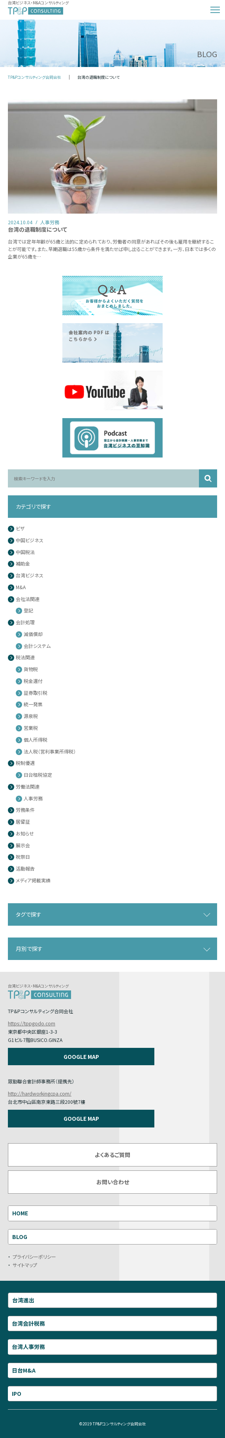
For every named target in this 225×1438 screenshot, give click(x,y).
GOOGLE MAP (81, 1056)
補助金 (23, 564)
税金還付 (33, 681)
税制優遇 (25, 763)
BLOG (19, 1237)
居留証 (23, 822)
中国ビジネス (29, 540)
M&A (21, 587)
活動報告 (25, 869)
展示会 (23, 845)
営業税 (31, 728)
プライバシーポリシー (34, 1256)
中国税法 (25, 552)
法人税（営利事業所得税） (50, 752)
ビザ (20, 529)
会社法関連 (27, 599)
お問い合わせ (112, 1182)
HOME (20, 1213)
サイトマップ (25, 1264)
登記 (28, 611)
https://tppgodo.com (31, 1023)
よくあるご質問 (112, 1155)
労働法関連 (27, 787)
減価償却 (33, 634)
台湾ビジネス (29, 576)
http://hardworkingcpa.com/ (39, 1093)
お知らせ (25, 834)
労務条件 (25, 810)
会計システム (37, 646)
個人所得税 (35, 740)
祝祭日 (23, 857)
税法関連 (25, 657)
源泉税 (31, 716)
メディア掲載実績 (33, 881)
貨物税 (31, 669)
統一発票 (33, 704)
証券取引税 (35, 693)
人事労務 (33, 799)
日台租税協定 (38, 775)
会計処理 (25, 622)
